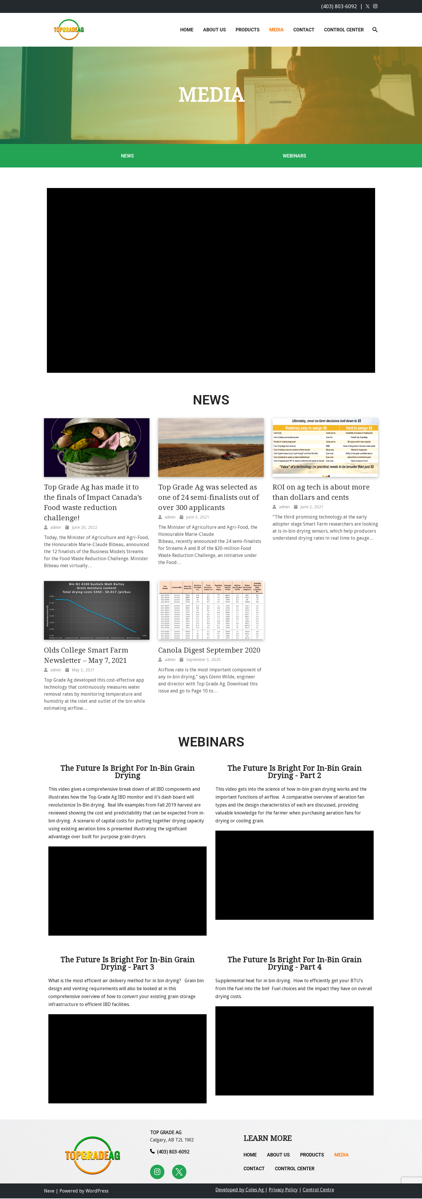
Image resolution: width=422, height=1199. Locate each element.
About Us (214, 30)
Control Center (344, 30)
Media (276, 30)
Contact (303, 30)
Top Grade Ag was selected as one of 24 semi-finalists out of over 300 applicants (208, 497)
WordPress (97, 1191)
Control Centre (318, 1190)
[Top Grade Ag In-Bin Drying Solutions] (69, 29)
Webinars (294, 156)
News (127, 156)
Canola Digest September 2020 (209, 650)
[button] (375, 29)
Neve (49, 1191)
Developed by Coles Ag (240, 1190)
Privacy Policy (283, 1190)
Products (248, 30)
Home (186, 30)
